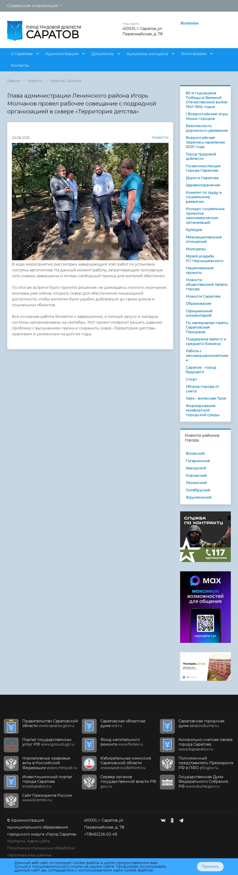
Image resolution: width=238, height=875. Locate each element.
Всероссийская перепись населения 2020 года (205, 142)
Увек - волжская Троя (206, 398)
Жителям (189, 23)
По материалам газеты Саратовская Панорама (207, 327)
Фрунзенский (198, 497)
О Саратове (22, 54)
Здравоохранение (203, 185)
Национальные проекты (200, 270)
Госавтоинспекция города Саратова (203, 168)
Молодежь (196, 249)
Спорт (191, 379)
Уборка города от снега (202, 388)
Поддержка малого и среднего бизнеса (206, 341)
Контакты (20, 65)
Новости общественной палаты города (207, 284)
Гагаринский (198, 461)
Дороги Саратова (202, 178)
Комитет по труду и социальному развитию (203, 197)
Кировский (196, 475)
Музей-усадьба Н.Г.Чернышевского (204, 258)
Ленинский (196, 482)
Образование (198, 303)
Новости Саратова (65, 81)
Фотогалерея (194, 54)
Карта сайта (38, 841)
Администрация (62, 54)
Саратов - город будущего (201, 369)
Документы (102, 54)
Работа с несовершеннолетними (207, 355)
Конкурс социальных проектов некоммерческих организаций (205, 216)
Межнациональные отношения (204, 239)
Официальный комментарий (199, 313)
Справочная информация (32, 5)
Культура (194, 229)
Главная (13, 81)
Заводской (196, 468)
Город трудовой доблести (201, 156)
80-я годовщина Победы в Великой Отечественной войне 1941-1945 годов (206, 100)
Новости (35, 81)
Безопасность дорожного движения (207, 128)
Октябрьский (198, 490)
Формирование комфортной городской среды (202, 410)
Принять (210, 866)
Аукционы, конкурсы (147, 54)
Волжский (195, 453)
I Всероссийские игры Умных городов (207, 116)
